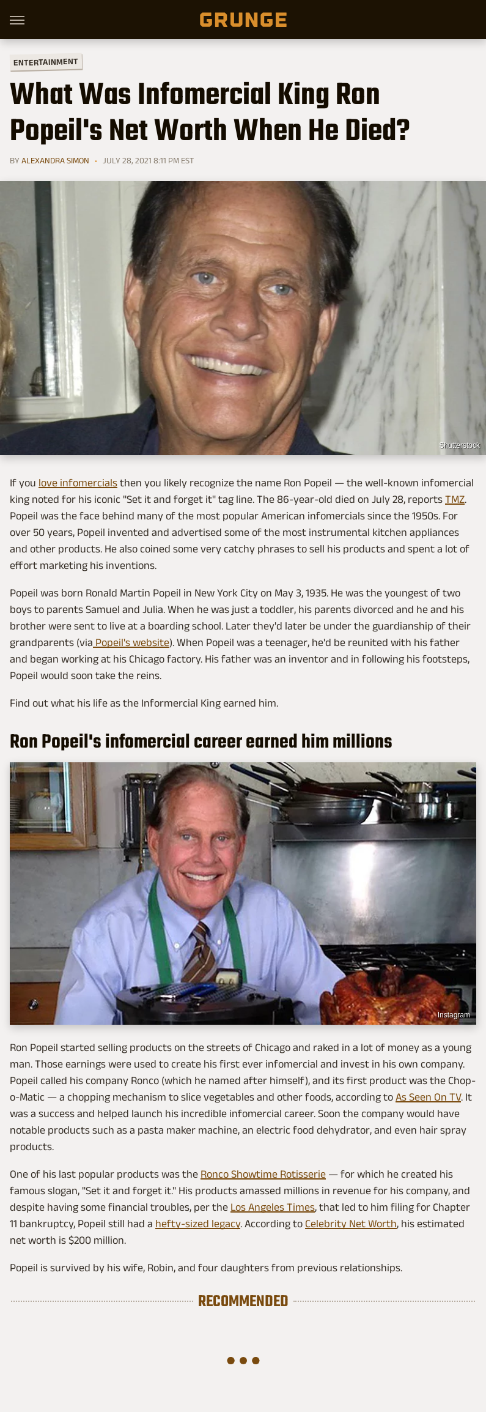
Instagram (454, 1015)
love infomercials (78, 483)
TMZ (455, 499)
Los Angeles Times (272, 1207)
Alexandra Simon (55, 160)
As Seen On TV (428, 1097)
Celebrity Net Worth (351, 1223)
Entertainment (45, 62)
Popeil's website (131, 642)
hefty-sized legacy (197, 1223)
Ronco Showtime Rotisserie (263, 1174)
